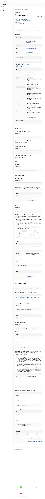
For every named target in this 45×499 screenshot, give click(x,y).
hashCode (28, 101)
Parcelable (29, 20)
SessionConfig (28, 42)
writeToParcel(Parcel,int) (30, 189)
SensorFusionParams (19, 96)
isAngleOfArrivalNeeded (31, 105)
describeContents (30, 72)
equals (32, 363)
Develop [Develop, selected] (25, 1)
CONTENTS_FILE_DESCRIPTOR (32, 200)
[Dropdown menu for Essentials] (14, 1)
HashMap (33, 352)
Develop (23, 9)
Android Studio (40, 1)
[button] (6, 10)
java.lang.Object (17, 22)
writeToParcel (29, 114)
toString (28, 110)
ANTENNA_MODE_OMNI (29, 52)
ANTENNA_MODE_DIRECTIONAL (31, 48)
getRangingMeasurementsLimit (32, 91)
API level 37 (19, 133)
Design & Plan (19, 1)
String (17, 110)
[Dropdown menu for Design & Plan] (22, 1)
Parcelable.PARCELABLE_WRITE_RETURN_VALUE (34, 438)
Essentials (11, 1)
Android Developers (18, 9)
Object (20, 20)
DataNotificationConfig (23, 288)
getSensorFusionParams (31, 96)
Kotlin (38, 16)
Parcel (33, 114)
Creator (17, 65)
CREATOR (27, 64)
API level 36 (19, 12)
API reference (4, 4)
